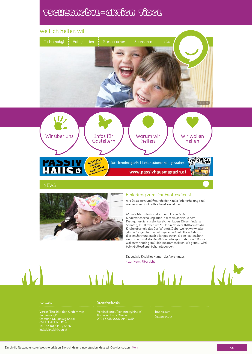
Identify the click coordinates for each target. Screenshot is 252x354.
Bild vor (208, 103)
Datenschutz (163, 317)
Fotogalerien (83, 41)
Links (165, 41)
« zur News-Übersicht (140, 261)
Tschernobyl (54, 41)
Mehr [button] (135, 347)
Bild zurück (199, 103)
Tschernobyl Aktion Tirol (128, 14)
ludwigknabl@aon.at (53, 330)
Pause (203, 103)
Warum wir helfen (148, 138)
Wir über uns (59, 136)
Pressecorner (114, 41)
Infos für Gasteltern (103, 138)
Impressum (162, 312)
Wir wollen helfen (192, 138)
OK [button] (232, 347)
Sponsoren (143, 41)
